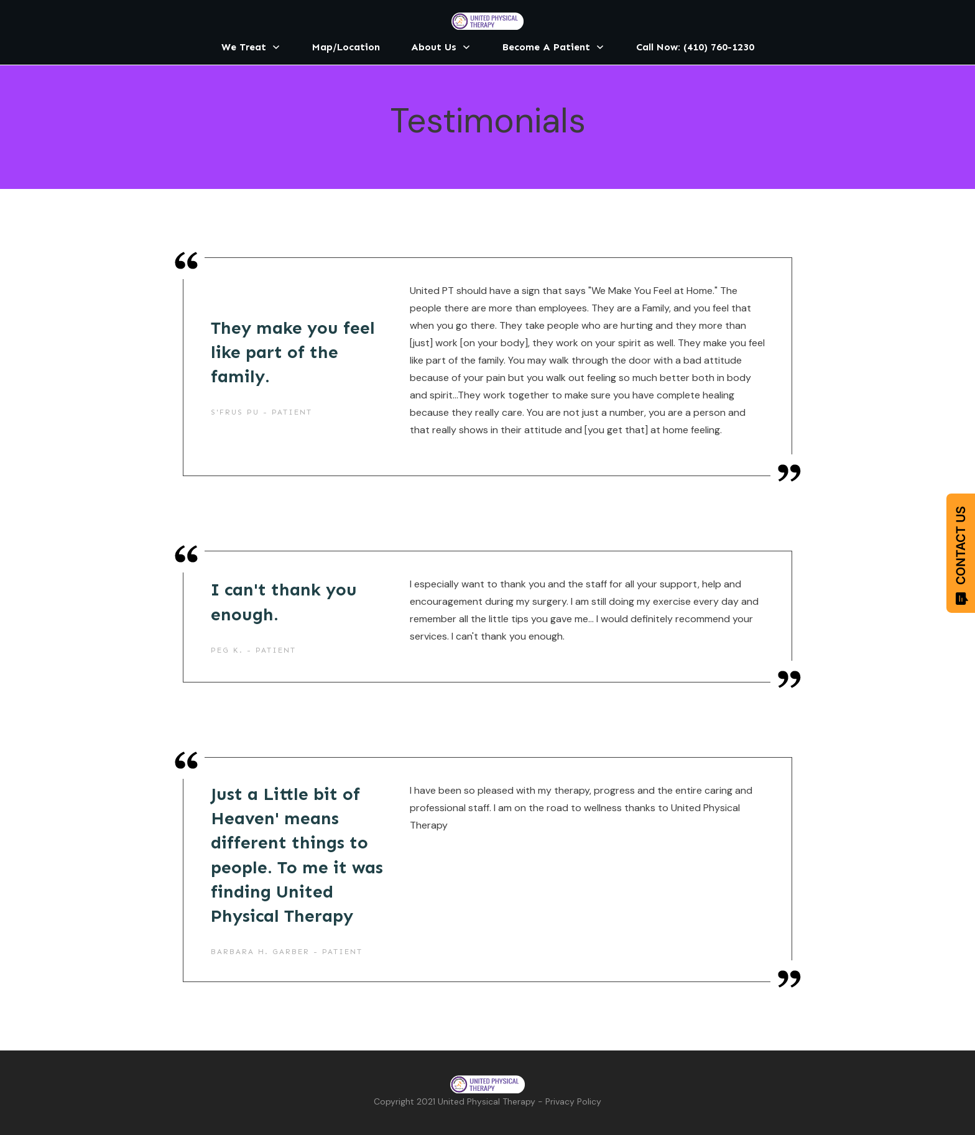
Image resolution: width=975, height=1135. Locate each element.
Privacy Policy (573, 1101)
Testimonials (488, 120)
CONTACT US (960, 555)
